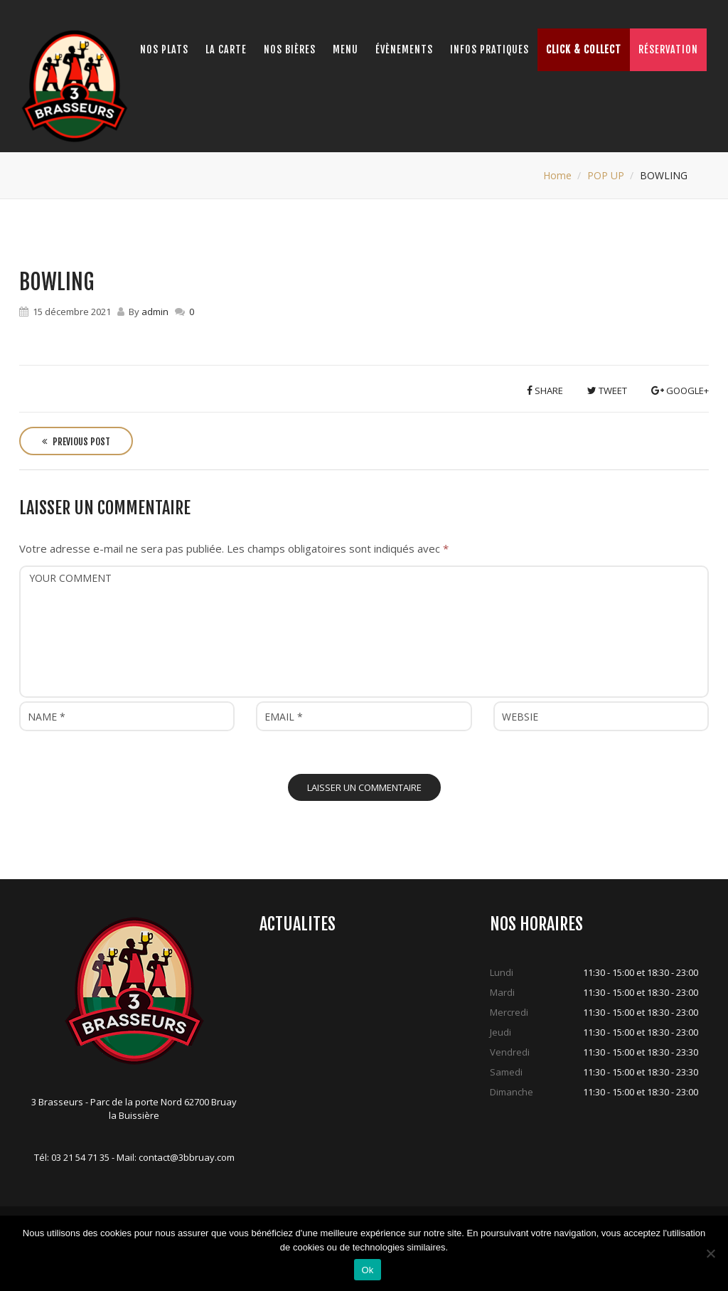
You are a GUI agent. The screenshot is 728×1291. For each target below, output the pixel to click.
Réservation (668, 49)
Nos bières (290, 49)
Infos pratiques (489, 49)
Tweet (607, 390)
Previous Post (76, 441)
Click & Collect (583, 49)
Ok (367, 1270)
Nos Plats (164, 49)
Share (545, 390)
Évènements (404, 49)
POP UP (605, 175)
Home (557, 175)
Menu (345, 49)
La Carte (226, 49)
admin (154, 311)
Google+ (680, 390)
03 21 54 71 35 (80, 1157)
